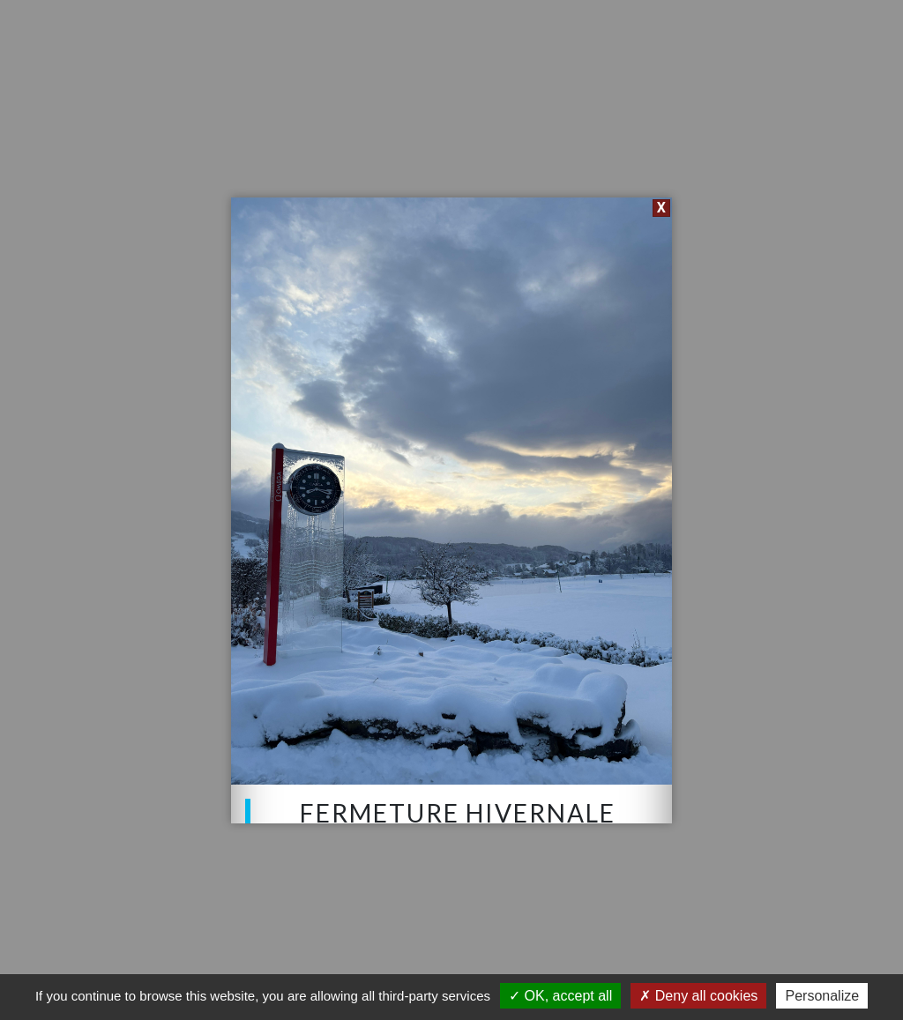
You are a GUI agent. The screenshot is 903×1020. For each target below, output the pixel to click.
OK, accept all (560, 995)
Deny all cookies (698, 995)
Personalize (822, 995)
